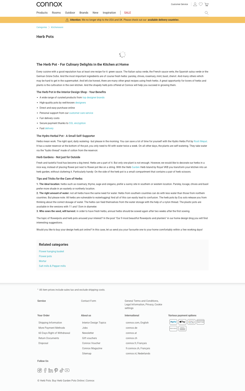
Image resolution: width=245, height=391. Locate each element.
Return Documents (47, 338)
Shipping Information (49, 323)
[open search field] (207, 13)
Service (41, 300)
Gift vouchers (88, 338)
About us (86, 315)
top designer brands (94, 97)
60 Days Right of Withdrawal (53, 333)
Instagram (39, 371)
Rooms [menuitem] (56, 12)
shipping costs (96, 289)
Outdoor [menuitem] (70, 12)
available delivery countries (163, 19)
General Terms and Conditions (141, 300)
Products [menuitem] (42, 12)
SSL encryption (77, 123)
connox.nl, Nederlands (137, 353)
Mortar (42, 261)
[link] (206, 4)
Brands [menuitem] (83, 12)
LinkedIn (50, 371)
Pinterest (56, 371)
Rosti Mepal (200, 141)
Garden (136, 167)
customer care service (81, 112)
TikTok (61, 371)
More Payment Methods (50, 328)
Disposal (42, 343)
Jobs (84, 328)
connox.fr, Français (135, 343)
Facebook (45, 371)
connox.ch (130, 338)
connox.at (130, 333)
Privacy (149, 304)
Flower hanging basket (51, 251)
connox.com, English (136, 323)
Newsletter (87, 333)
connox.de (130, 328)
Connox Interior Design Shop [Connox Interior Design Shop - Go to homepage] (49, 4)
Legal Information (134, 304)
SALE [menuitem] (127, 12)
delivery (49, 128)
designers (80, 102)
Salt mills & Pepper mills (52, 265)
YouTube (67, 371)
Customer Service (179, 4)
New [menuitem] (95, 12)
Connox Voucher (90, 343)
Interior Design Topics (93, 323)
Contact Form (88, 300)
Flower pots (45, 256)
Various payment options (182, 315)
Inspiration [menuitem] (109, 12)
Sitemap (85, 353)
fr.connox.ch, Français (137, 348)
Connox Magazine (91, 348)
